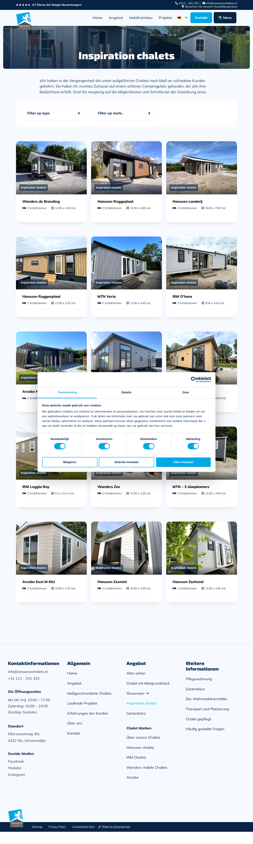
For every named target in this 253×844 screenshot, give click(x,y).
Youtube (14, 780)
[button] (54, 113)
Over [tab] (185, 392)
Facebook (16, 773)
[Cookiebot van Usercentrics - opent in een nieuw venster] (194, 379)
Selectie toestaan (126, 462)
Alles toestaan (183, 462)
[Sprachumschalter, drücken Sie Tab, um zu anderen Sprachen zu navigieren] (182, 18)
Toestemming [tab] (67, 392)
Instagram (16, 787)
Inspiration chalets (33, 190)
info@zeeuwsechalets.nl (28, 684)
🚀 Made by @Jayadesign (114, 839)
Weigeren (69, 462)
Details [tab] (126, 392)
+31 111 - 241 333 (24, 690)
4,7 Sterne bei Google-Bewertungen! (56, 5)
